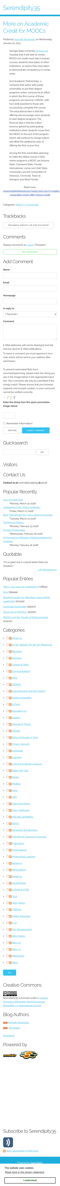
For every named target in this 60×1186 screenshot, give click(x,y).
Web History (18, 936)
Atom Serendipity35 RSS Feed (22, 1150)
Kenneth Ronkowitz (24, 39)
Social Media (19, 883)
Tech (14, 896)
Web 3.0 (16, 949)
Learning (17, 757)
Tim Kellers (14, 1028)
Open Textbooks (21, 810)
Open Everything (21, 803)
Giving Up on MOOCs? (15, 612)
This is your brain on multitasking (20, 586)
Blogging (17, 651)
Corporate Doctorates (14, 606)
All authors (9, 1035)
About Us (17, 638)
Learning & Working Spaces (27, 764)
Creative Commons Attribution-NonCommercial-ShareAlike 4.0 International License (25, 1002)
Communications (21, 671)
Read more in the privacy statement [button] (24, 1172)
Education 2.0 (19, 711)
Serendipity (37, 1162)
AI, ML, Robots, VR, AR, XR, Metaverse (32, 644)
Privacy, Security (21, 744)
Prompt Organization (14, 530)
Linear (30, 245)
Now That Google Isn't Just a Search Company (28, 514)
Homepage (9, 295)
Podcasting (18, 843)
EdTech (16, 704)
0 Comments (32, 204)
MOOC (19, 204)
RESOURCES (19, 869)
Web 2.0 (16, 942)
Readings (17, 876)
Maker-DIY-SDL (20, 770)
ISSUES (16, 730)
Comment (8, 321)
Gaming (16, 717)
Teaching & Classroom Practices (29, 836)
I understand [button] (30, 1180)
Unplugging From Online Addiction (21, 507)
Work (15, 962)
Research (17, 863)
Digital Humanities (22, 697)
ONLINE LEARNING (22, 816)
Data (14, 677)
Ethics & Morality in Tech (25, 737)
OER (14, 797)
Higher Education (21, 916)
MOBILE (16, 783)
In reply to (8, 308)
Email (6, 282)
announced (42, 50)
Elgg (5, 592)
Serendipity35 (21, 7)
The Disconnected (22, 929)
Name (6, 269)
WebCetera (18, 955)
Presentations (19, 850)
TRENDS (16, 909)
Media (15, 777)
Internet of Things (21, 724)
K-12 (14, 922)
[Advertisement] (29, 1093)
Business (17, 658)
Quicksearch (15, 443)
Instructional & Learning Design (29, 691)
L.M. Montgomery (47, 569)
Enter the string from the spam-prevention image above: (26, 404)
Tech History (18, 903)
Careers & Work (20, 664)
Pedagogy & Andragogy (25, 830)
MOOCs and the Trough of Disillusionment (25, 617)
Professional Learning (23, 856)
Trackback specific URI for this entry (28, 225)
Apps (15, 790)
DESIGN (16, 684)
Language (17, 750)
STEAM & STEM (20, 889)
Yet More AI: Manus (13, 522)
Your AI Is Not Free (13, 499)
